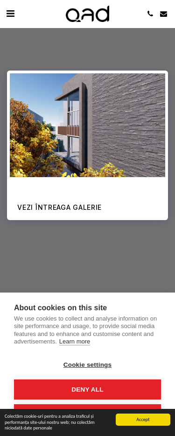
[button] (10, 13)
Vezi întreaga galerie (59, 207)
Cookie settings (87, 364)
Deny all (87, 389)
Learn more (74, 341)
